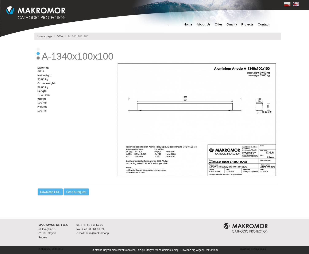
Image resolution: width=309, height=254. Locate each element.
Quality (232, 24)
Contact (263, 24)
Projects (247, 24)
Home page (45, 36)
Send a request (76, 192)
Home (188, 24)
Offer (218, 24)
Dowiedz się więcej (192, 249)
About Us (204, 24)
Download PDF (50, 192)
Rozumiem (211, 249)
